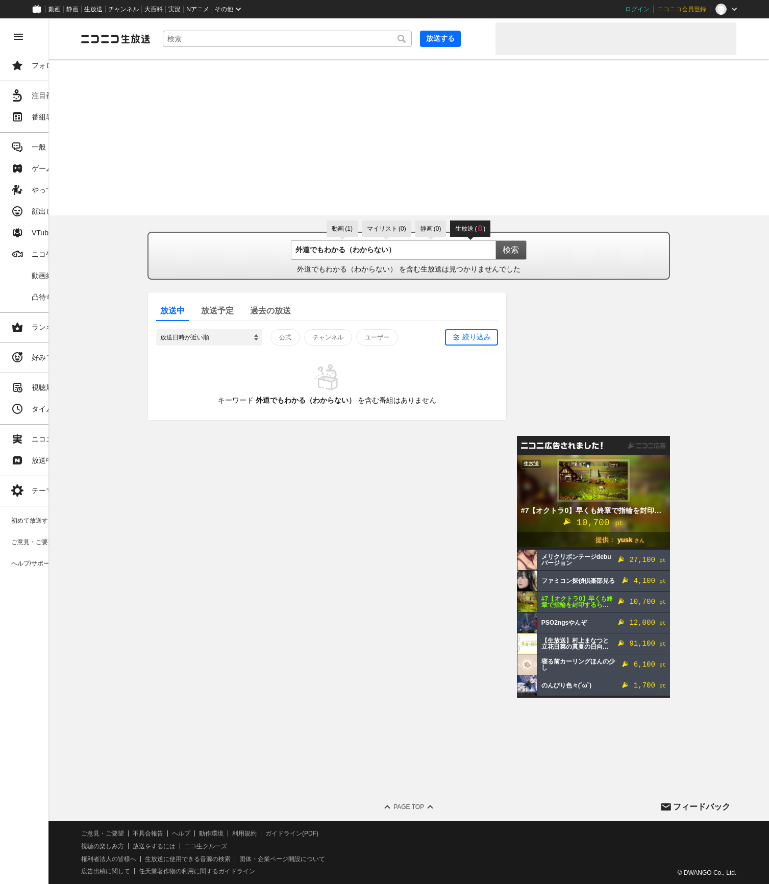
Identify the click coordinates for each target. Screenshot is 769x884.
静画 (72, 9)
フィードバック (701, 806)
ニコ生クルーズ (271, 846)
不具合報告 (214, 833)
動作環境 (277, 833)
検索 (544, 249)
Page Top (441, 807)
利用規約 (310, 833)
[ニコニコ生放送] (181, 38)
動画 (54, 9)
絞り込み (509, 337)
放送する (463, 38)
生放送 (93, 9)
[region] (57, 451)
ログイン (637, 9)
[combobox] (331, 39)
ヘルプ (247, 833)
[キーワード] (331, 39)
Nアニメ (197, 9)
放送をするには (220, 846)
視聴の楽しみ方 (168, 846)
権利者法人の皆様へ (174, 859)
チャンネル (123, 9)
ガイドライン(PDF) (357, 833)
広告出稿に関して (171, 871)
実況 (174, 9)
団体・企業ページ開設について (348, 859)
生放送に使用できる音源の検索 (253, 859)
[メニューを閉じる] (18, 37)
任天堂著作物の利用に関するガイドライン (263, 871)
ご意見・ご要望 (168, 833)
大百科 (153, 9)
